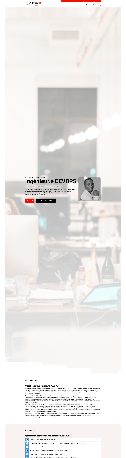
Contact (97, 4)
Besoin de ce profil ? (46, 200)
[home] (33, 4)
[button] (72, 5)
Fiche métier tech (35, 178)
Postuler (29, 200)
